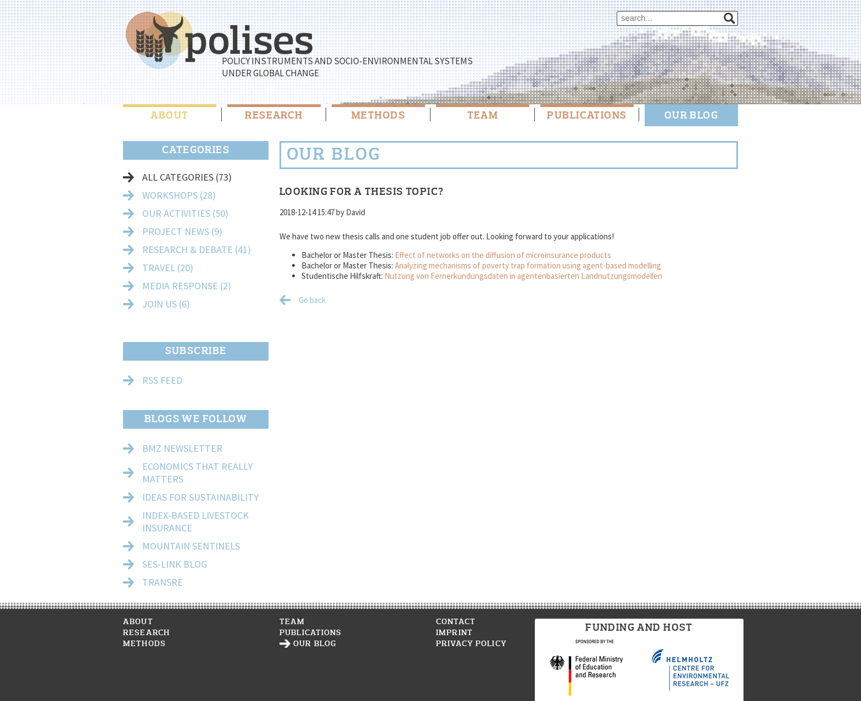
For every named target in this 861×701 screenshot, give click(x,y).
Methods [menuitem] (378, 115)
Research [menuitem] (274, 115)
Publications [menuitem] (587, 115)
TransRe (162, 582)
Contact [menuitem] (456, 622)
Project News (182, 231)
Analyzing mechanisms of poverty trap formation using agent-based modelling (528, 265)
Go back (312, 300)
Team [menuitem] (483, 115)
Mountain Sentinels (191, 546)
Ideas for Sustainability (200, 497)
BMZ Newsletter (182, 448)
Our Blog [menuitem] (691, 115)
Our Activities (185, 213)
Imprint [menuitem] (454, 633)
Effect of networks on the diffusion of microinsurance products (503, 255)
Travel (167, 267)
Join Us (166, 304)
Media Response (186, 285)
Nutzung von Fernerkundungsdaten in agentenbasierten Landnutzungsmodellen (523, 276)
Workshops (179, 195)
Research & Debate (196, 249)
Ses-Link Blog (174, 564)
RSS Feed (162, 380)
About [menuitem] (169, 115)
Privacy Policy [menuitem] (471, 644)
